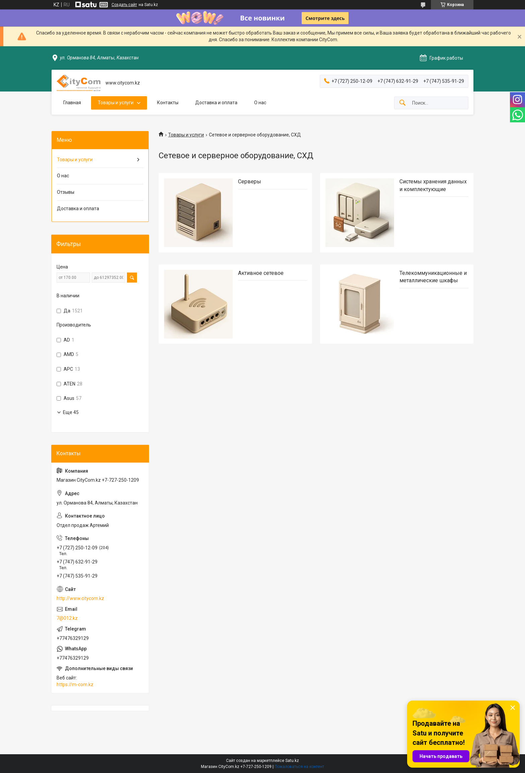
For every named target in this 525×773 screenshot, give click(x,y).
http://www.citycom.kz (80, 598)
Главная (72, 102)
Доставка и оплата (216, 102)
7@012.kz (67, 618)
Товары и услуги (116, 102)
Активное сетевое (261, 273)
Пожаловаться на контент (299, 766)
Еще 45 (71, 412)
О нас (260, 102)
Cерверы (249, 181)
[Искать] (402, 103)
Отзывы (65, 192)
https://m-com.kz (75, 684)
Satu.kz (292, 760)
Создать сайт (124, 4)
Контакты (167, 102)
